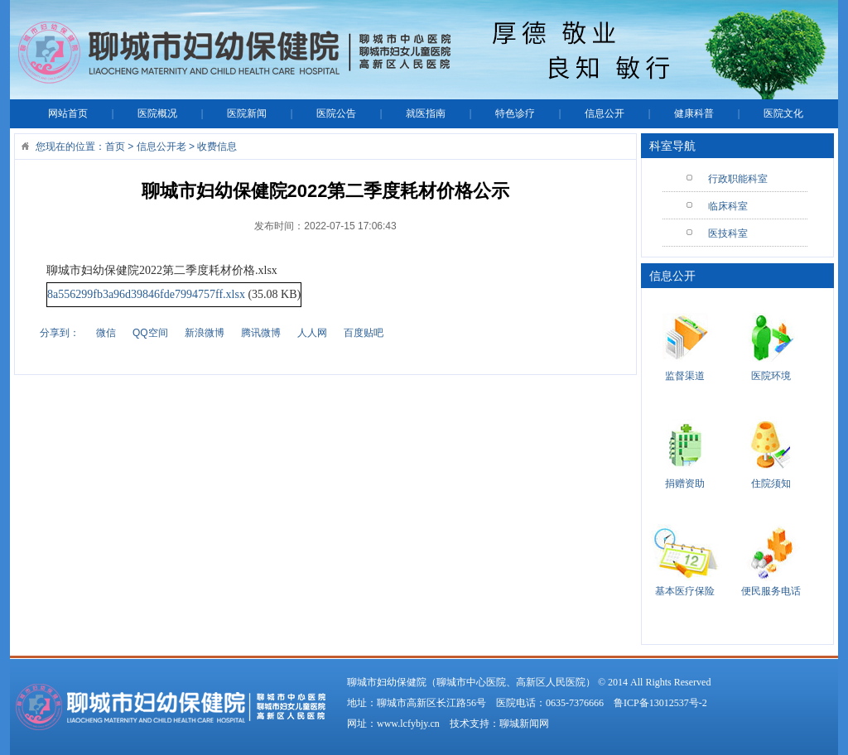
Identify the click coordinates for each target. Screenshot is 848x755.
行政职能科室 (738, 179)
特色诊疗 (515, 113)
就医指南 (426, 113)
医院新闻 (247, 113)
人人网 (312, 333)
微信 (106, 333)
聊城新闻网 (524, 723)
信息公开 (604, 113)
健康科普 (694, 113)
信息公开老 (161, 146)
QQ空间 (150, 333)
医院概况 (157, 113)
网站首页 (68, 113)
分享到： (60, 333)
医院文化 (783, 113)
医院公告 (336, 113)
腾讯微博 (261, 333)
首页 (115, 146)
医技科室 (728, 233)
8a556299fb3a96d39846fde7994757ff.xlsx (146, 294)
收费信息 (217, 146)
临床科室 (728, 206)
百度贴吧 (363, 333)
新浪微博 (204, 333)
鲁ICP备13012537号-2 (660, 703)
